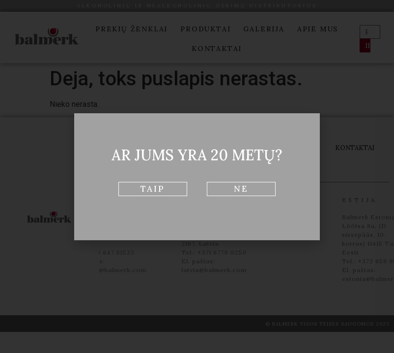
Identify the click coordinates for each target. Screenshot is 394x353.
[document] (197, 176)
